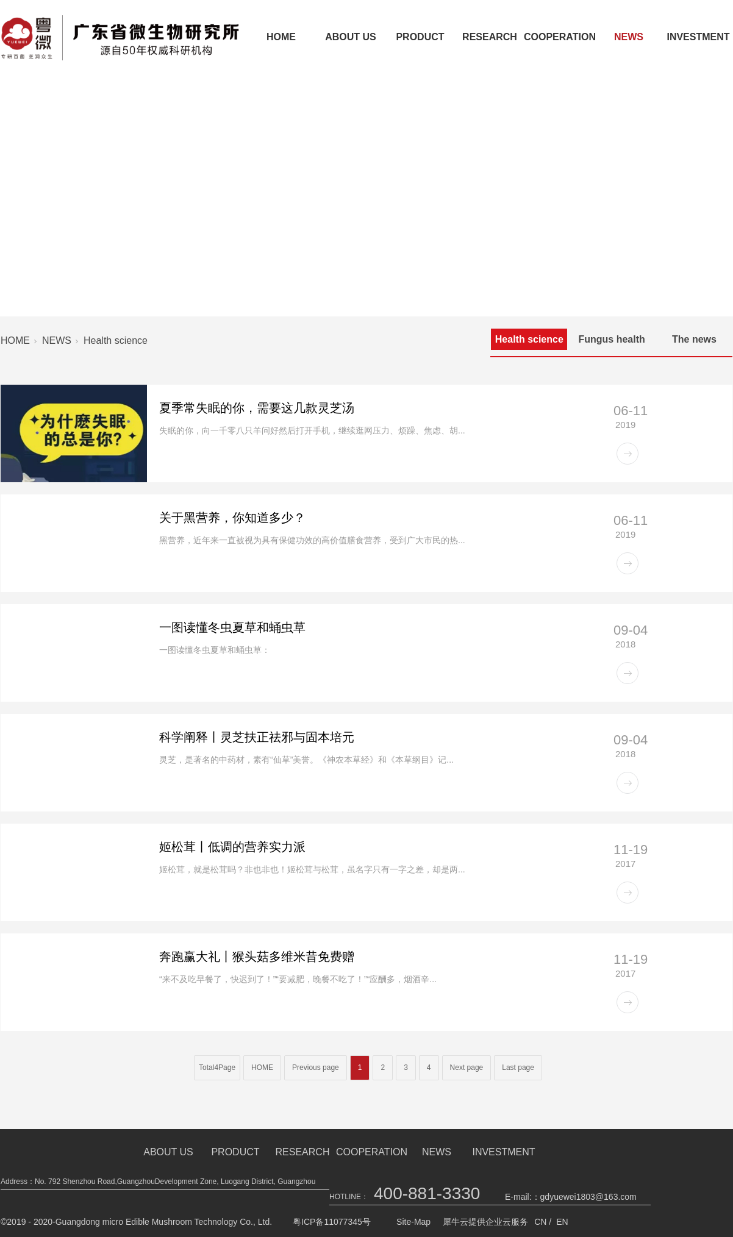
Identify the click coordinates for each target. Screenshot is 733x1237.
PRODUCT (420, 37)
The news (694, 339)
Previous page (315, 1067)
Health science (116, 340)
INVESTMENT (503, 1152)
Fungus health (611, 339)
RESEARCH (489, 37)
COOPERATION (559, 37)
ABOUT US (350, 37)
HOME (281, 37)
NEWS (628, 37)
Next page (467, 1067)
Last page (518, 1067)
